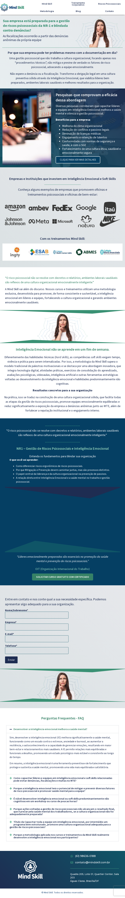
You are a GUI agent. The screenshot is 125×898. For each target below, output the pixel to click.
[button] (62, 729)
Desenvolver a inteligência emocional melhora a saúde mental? (50, 729)
